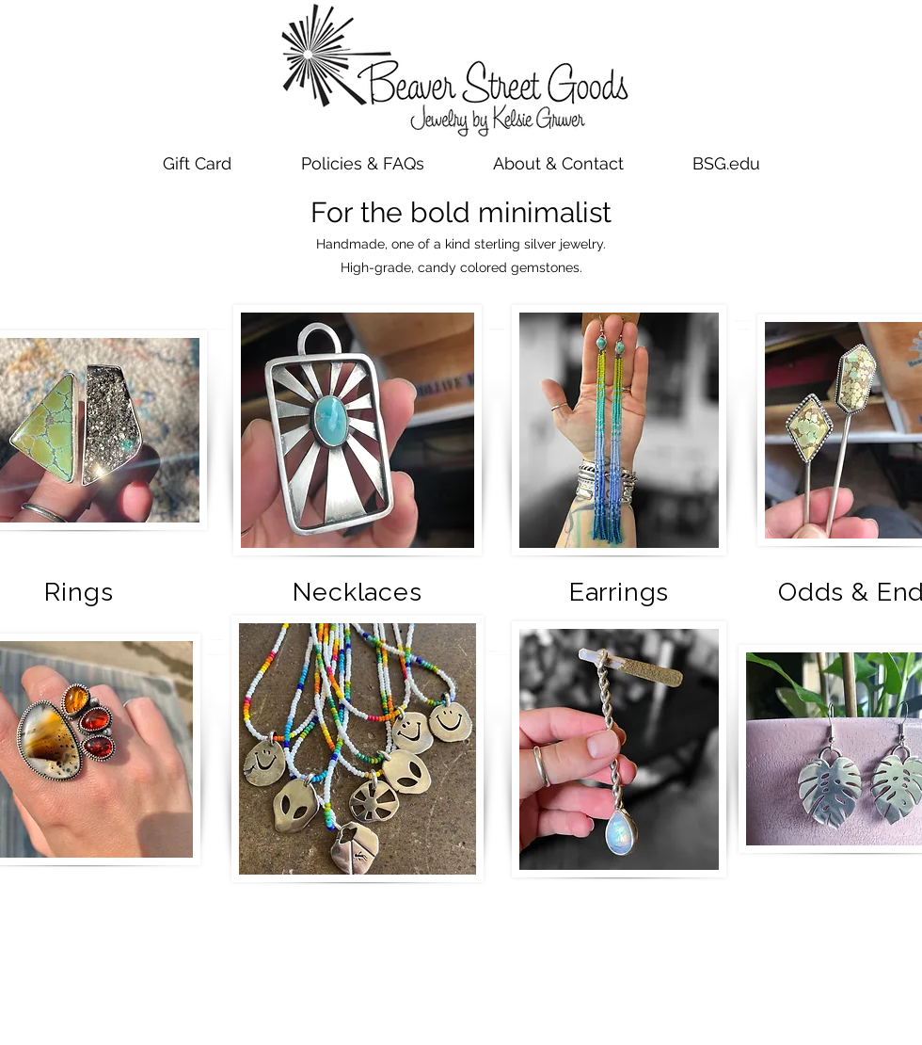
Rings (78, 591)
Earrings (619, 591)
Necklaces (357, 591)
